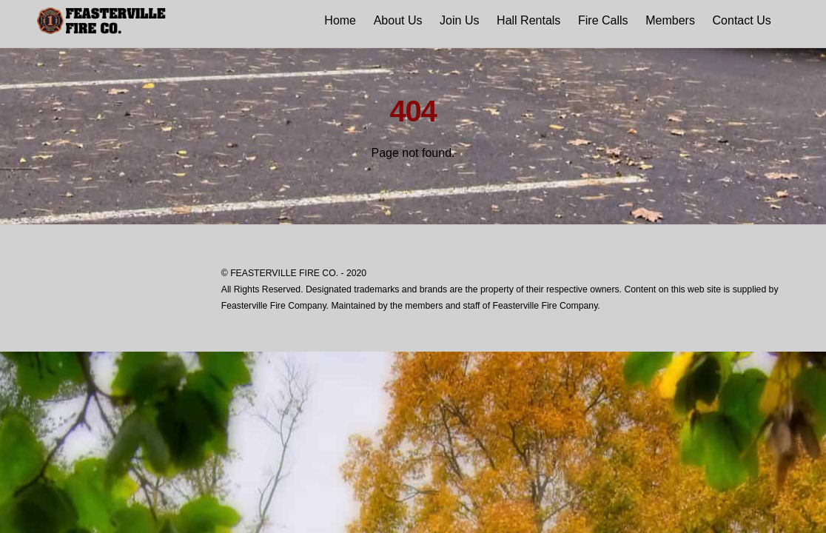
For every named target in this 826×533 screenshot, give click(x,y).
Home (340, 20)
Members (670, 20)
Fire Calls (603, 20)
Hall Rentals (528, 20)
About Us (398, 20)
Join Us (459, 20)
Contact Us (742, 20)
